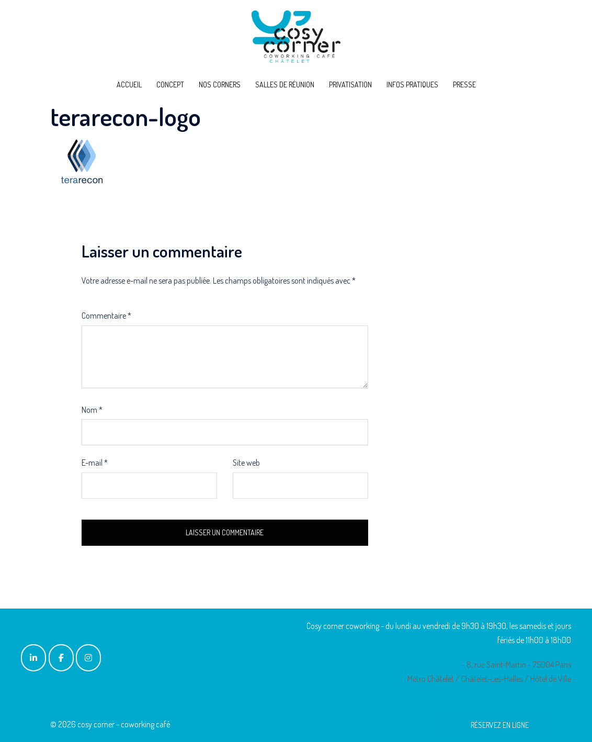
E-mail (95, 462)
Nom (92, 409)
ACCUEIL (129, 84)
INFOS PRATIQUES (412, 84)
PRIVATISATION (350, 84)
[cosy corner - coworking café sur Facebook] (61, 657)
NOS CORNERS (220, 84)
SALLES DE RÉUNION (284, 84)
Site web (246, 462)
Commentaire (106, 315)
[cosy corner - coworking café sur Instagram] (88, 657)
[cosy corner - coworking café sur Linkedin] (33, 657)
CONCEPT (170, 84)
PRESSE (464, 84)
